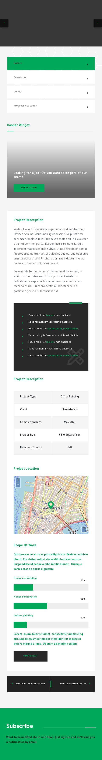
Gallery (18, 63)
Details (18, 92)
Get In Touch (29, 188)
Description (20, 77)
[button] (4, 23)
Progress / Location (25, 106)
